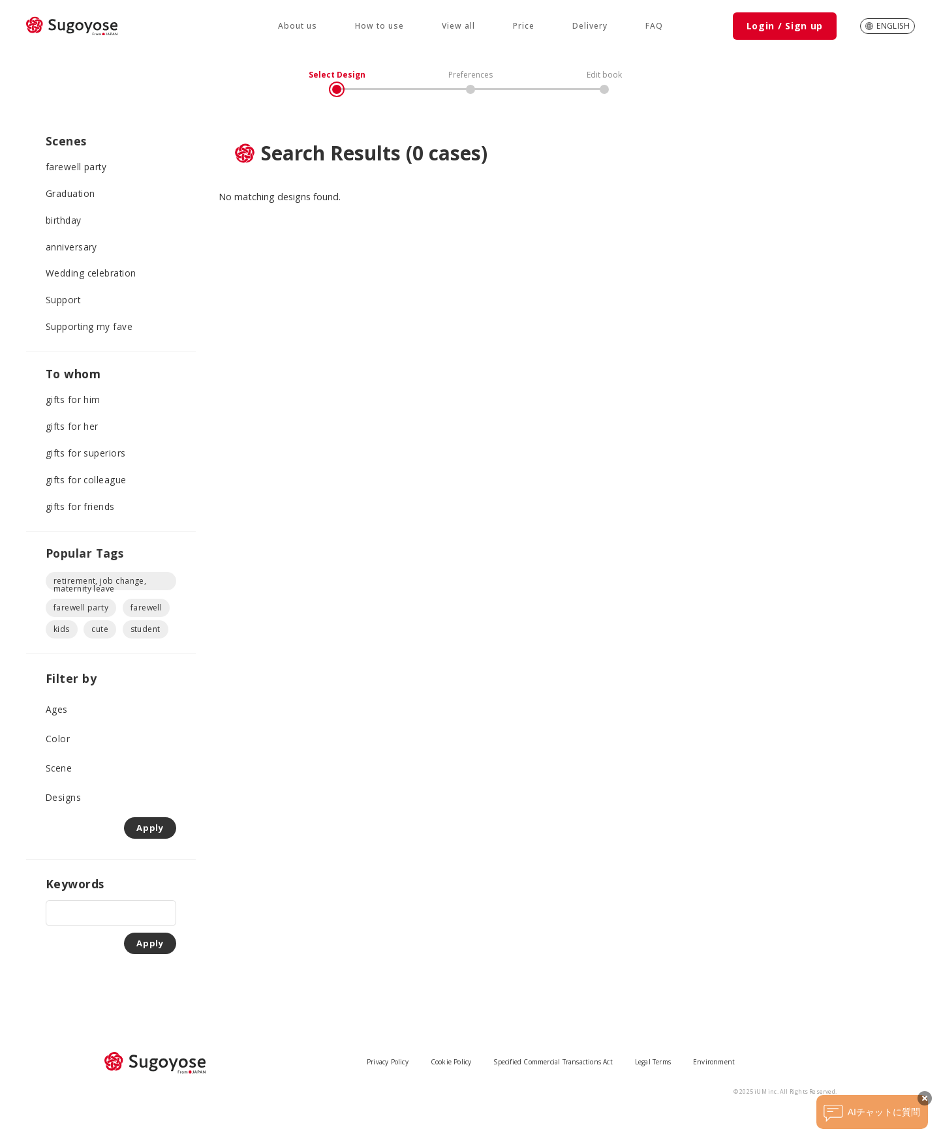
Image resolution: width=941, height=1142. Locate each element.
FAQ (654, 25)
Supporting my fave (89, 326)
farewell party (76, 166)
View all (458, 25)
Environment (714, 1061)
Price (523, 25)
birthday (64, 220)
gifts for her (72, 426)
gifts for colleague (86, 479)
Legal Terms (653, 1061)
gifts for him (73, 399)
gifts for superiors (86, 453)
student (146, 629)
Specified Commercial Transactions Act (552, 1061)
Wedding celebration (91, 273)
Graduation (70, 193)
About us (297, 25)
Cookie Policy (451, 1061)
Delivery (590, 25)
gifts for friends (80, 506)
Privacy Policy (388, 1061)
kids (62, 629)
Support (63, 299)
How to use (379, 25)
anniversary (71, 247)
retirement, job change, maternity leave (100, 582)
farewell (146, 607)
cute (99, 629)
